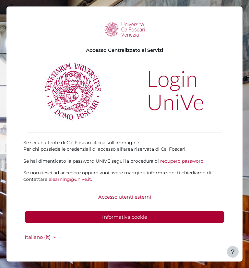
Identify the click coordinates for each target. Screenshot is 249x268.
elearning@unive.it (70, 179)
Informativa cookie (124, 217)
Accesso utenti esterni (124, 197)
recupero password (182, 161)
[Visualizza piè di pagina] (233, 252)
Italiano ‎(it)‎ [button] (38, 237)
